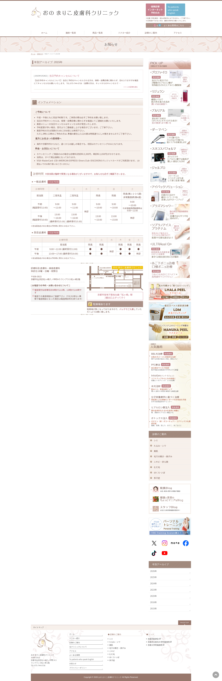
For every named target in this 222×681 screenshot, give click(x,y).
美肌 (156, 451)
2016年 (153, 602)
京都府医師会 (153, 638)
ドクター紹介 (74, 638)
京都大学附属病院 (155, 645)
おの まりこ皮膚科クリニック (109, 677)
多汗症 (157, 477)
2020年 (153, 595)
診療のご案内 (74, 642)
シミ (156, 440)
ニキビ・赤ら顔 (161, 461)
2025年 (153, 577)
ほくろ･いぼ (159, 472)
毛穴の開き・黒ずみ (163, 456)
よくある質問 (74, 655)
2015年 (153, 608)
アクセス (72, 651)
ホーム (72, 634)
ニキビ (112, 651)
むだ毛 (157, 467)
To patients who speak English (81, 659)
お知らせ (72, 663)
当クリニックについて (78, 646)
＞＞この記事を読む (130, 87)
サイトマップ (38, 627)
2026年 (153, 571)
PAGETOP (184, 622)
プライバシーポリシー (78, 667)
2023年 (153, 589)
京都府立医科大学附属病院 (159, 642)
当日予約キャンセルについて (64, 76)
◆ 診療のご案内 (114, 634)
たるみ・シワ (160, 445)
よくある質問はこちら (168, 25)
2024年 (153, 583)
